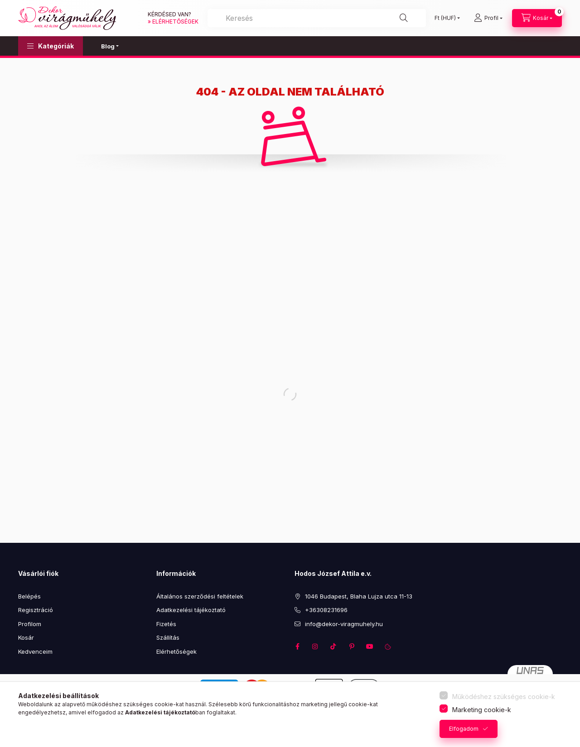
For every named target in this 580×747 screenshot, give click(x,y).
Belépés (29, 596)
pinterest (352, 646)
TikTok (333, 646)
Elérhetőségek (176, 651)
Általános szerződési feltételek (199, 596)
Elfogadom (463, 728)
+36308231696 (326, 609)
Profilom (29, 623)
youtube (370, 646)
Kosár (26, 637)
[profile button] (488, 18)
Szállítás (167, 637)
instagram (315, 646)
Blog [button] (108, 46)
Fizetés (166, 623)
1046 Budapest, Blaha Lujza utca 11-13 (358, 596)
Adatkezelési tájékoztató (191, 609)
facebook (297, 646)
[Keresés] (317, 18)
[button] (50, 46)
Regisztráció (35, 609)
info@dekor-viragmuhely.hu (344, 623)
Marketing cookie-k (481, 709)
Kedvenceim (35, 651)
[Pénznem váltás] (445, 18)
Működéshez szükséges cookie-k (503, 696)
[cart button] (537, 18)
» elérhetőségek (173, 21)
